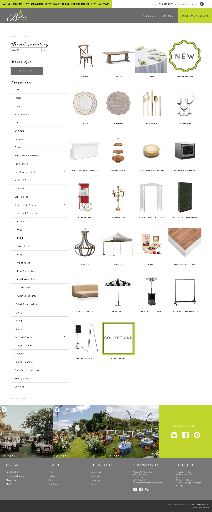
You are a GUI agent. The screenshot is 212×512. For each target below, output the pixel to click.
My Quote (10, 484)
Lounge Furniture (23, 345)
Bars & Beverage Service (27, 155)
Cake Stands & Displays (26, 172)
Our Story (53, 484)
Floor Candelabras (26, 271)
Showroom (96, 480)
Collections (20, 386)
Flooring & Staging (24, 337)
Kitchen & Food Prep (25, 180)
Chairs (18, 89)
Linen (17, 106)
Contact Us (96, 472)
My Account (11, 480)
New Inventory (22, 114)
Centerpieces (21, 196)
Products (149, 15)
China (17, 122)
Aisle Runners (23, 287)
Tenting (18, 320)
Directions (95, 476)
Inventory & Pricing (15, 476)
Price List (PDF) (13, 472)
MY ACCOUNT (181, 4)
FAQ (51, 472)
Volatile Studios (203, 507)
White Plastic (23, 262)
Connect (169, 15)
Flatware (19, 139)
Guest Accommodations (27, 370)
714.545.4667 (163, 4)
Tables (18, 97)
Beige (20, 254)
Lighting (18, 312)
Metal (20, 238)
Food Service (21, 163)
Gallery (52, 476)
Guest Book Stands (26, 296)
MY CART (194, 4)
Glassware (20, 147)
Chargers (19, 130)
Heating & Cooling (24, 362)
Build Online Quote (195, 15)
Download (27, 70)
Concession (20, 188)
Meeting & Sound (23, 378)
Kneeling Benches (26, 279)
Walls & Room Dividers (26, 304)
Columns (21, 221)
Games (18, 329)
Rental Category (19, 36)
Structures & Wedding (26, 205)
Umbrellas (19, 353)
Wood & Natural (25, 246)
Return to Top (18, 398)
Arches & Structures (27, 213)
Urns (19, 229)
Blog (51, 480)
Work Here (96, 484)
